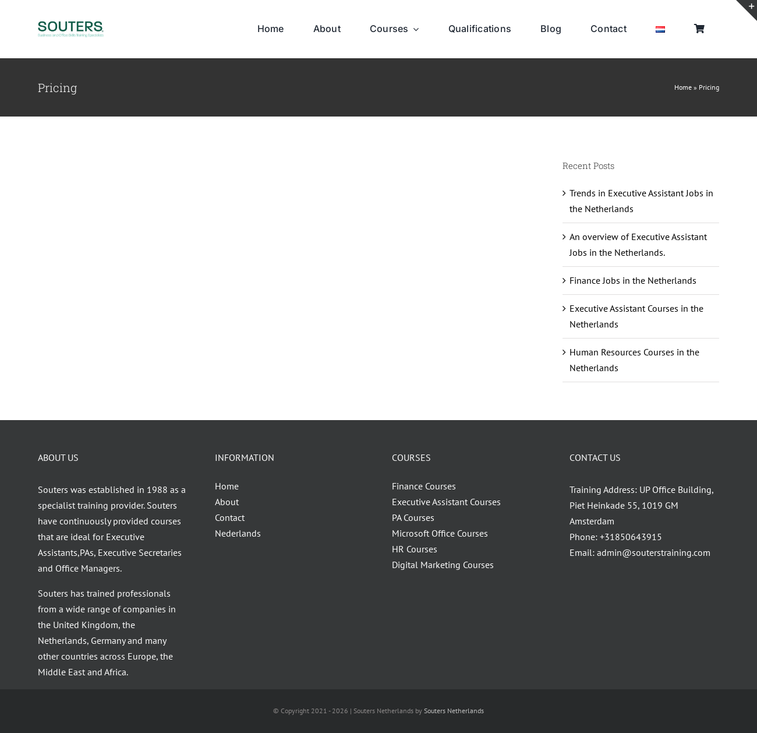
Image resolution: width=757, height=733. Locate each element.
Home (683, 87)
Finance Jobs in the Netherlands (632, 280)
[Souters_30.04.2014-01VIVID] (71, 25)
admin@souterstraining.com (653, 552)
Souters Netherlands (454, 710)
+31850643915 (631, 536)
